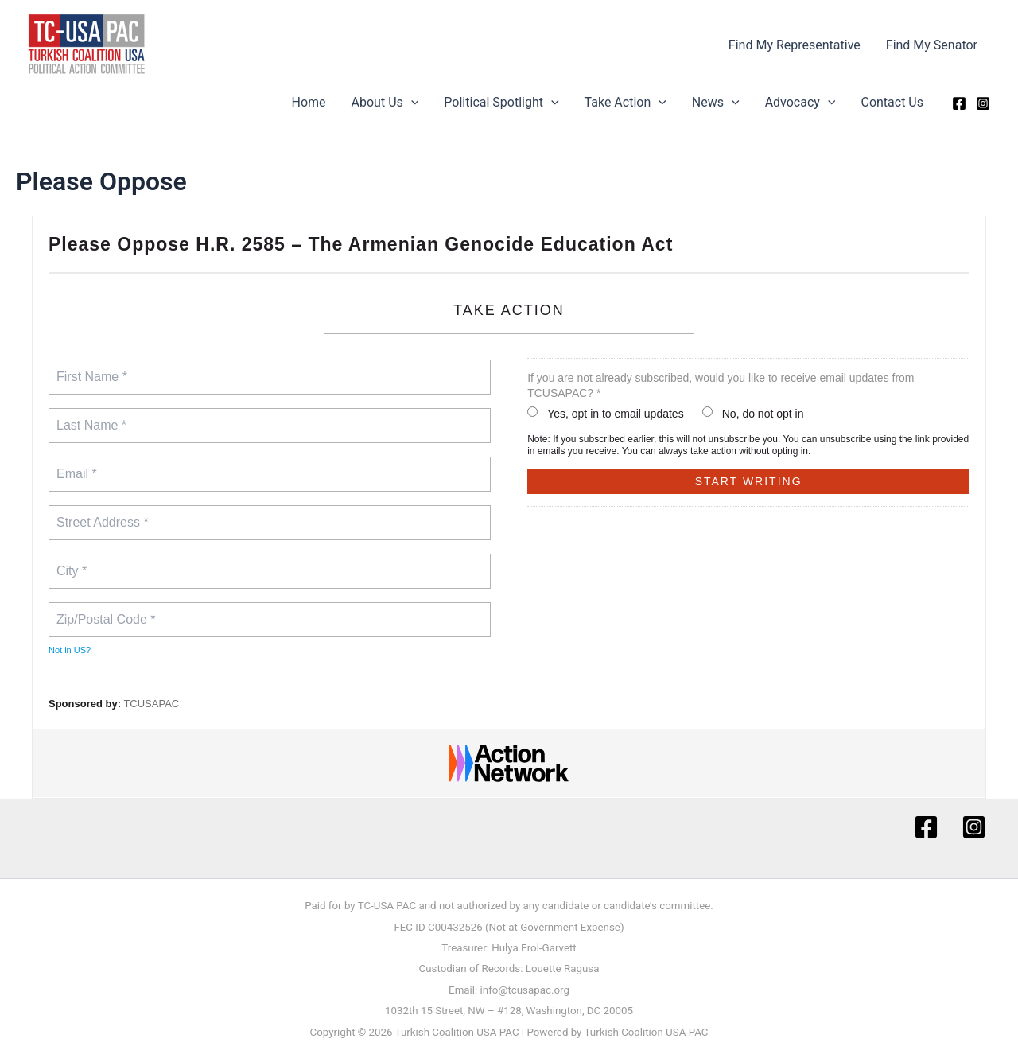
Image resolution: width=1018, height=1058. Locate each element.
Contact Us (892, 102)
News (716, 103)
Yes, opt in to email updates (605, 413)
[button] (411, 103)
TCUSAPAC (151, 704)
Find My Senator (931, 45)
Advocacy (800, 103)
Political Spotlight (501, 103)
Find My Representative (795, 45)
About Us (385, 103)
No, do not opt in (753, 413)
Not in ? (70, 650)
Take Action (625, 103)
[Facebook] (959, 103)
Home (309, 102)
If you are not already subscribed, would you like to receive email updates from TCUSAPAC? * (720, 385)
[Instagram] (983, 103)
